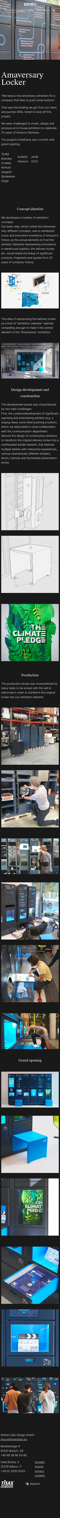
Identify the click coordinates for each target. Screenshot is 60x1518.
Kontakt (40, 1462)
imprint (39, 1466)
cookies (40, 1475)
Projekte (10, 10)
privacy (39, 1471)
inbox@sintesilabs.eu (14, 1439)
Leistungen (26, 10)
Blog (47, 10)
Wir (39, 10)
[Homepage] (30, 4)
